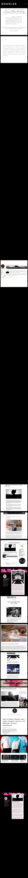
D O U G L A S (8, 4)
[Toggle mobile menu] (26, 4)
